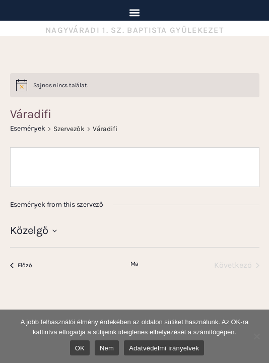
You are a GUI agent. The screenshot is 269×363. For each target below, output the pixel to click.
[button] (134, 12)
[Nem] (256, 336)
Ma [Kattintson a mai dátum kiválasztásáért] (134, 263)
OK (80, 348)
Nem (107, 348)
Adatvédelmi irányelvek (164, 348)
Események (27, 128)
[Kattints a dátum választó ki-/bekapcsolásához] (33, 230)
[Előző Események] (21, 265)
